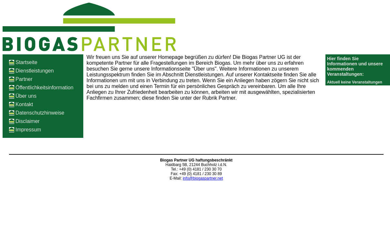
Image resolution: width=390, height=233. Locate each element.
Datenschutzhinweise (39, 113)
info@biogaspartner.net (203, 178)
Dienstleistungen (34, 70)
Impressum (28, 129)
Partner (23, 79)
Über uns (25, 96)
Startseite (26, 62)
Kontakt (24, 104)
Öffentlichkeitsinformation (44, 87)
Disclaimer (27, 121)
